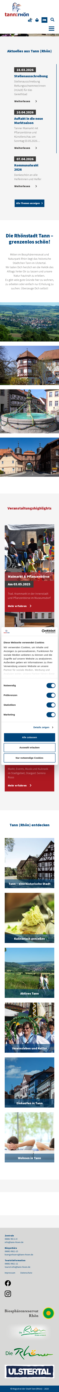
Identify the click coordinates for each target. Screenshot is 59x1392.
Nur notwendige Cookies (29, 757)
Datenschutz (26, 1272)
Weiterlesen (22, 101)
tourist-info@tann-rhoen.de (17, 1267)
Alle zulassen (29, 737)
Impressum (10, 1272)
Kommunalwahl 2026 (26, 167)
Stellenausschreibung (31, 76)
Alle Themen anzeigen (28, 203)
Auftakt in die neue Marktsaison (28, 120)
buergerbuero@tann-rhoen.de (19, 1254)
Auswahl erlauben (29, 747)
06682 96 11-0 (11, 1238)
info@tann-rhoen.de (14, 1242)
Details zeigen (41, 727)
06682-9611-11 (11, 1263)
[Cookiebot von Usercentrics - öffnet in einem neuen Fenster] (42, 631)
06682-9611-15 (11, 1251)
